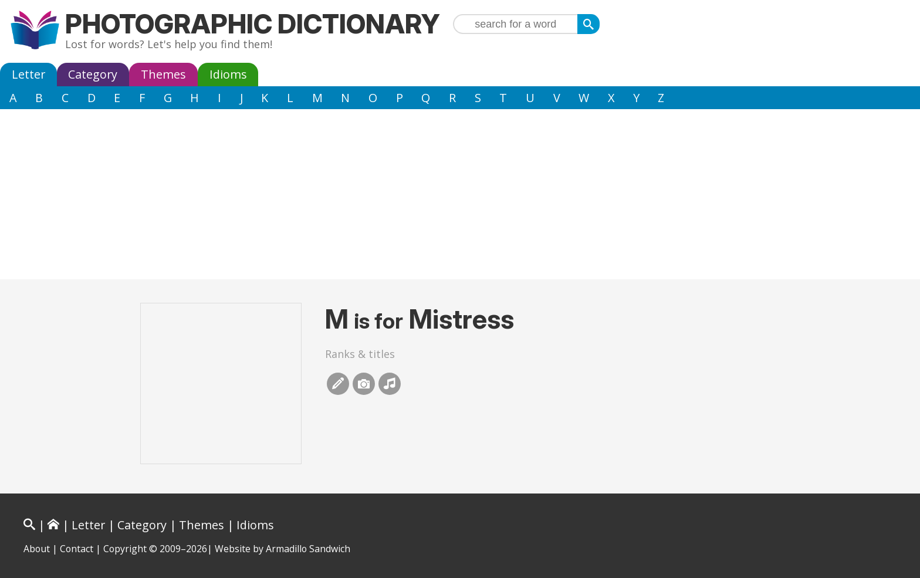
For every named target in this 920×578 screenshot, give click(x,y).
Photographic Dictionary (252, 24)
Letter (28, 74)
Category (92, 74)
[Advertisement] (460, 197)
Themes (163, 74)
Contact (76, 548)
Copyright (125, 548)
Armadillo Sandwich (308, 548)
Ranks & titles (360, 354)
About (36, 548)
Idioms (228, 74)
